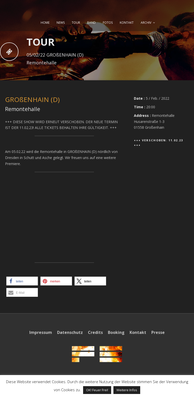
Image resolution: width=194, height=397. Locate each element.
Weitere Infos (126, 390)
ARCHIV (146, 22)
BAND (91, 22)
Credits (95, 332)
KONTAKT (127, 22)
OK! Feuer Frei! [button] (97, 390)
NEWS (61, 22)
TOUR (76, 22)
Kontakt (138, 332)
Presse (158, 332)
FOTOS (108, 22)
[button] (22, 281)
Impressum (40, 332)
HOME (45, 22)
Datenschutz (70, 332)
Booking (116, 332)
